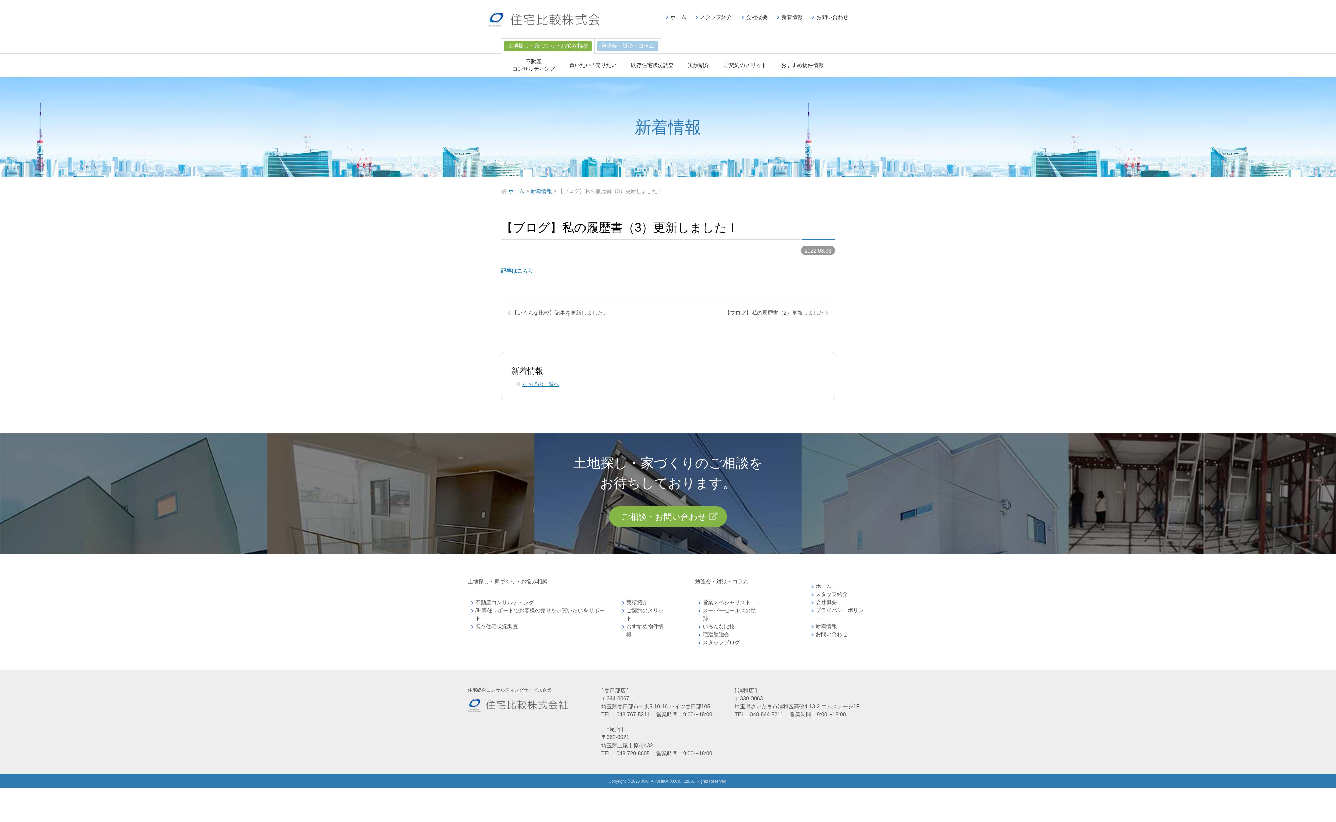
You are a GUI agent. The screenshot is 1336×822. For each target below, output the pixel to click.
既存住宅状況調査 (652, 65)
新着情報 (792, 17)
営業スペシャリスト (727, 605)
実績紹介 (698, 65)
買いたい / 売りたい (593, 65)
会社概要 (757, 17)
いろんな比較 (719, 629)
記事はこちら (517, 271)
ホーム (678, 17)
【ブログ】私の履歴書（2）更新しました (773, 313)
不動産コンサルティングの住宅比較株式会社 (550, 20)
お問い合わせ (832, 17)
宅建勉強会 (724, 637)
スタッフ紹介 (716, 17)
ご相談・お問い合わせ (664, 518)
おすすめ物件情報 (802, 65)
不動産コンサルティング (504, 605)
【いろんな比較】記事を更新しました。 (561, 313)
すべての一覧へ (540, 385)
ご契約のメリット (745, 65)
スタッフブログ (721, 645)
